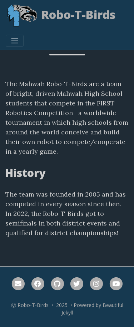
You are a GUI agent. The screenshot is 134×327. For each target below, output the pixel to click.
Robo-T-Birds (61, 16)
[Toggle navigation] (15, 41)
